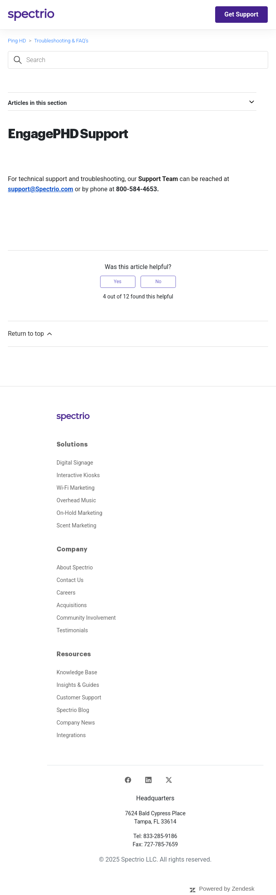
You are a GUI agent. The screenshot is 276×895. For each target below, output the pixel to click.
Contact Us (70, 580)
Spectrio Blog (73, 710)
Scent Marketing (76, 525)
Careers (66, 592)
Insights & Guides (78, 685)
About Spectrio (75, 567)
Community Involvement (86, 618)
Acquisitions (72, 605)
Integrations (71, 735)
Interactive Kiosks (78, 475)
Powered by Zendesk (226, 888)
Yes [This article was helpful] (117, 281)
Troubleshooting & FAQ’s (61, 41)
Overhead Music (76, 500)
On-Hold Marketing (79, 513)
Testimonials (72, 630)
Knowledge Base (77, 672)
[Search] (138, 60)
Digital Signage (75, 462)
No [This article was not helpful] (158, 281)
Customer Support (79, 697)
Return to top (30, 334)
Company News (76, 722)
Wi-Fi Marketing (76, 488)
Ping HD (17, 41)
